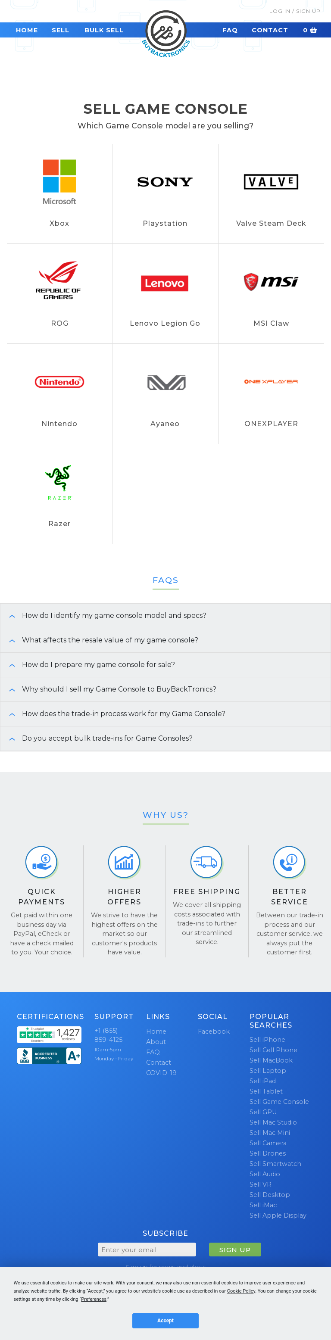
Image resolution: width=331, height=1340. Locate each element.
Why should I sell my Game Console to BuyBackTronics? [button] (108, 689)
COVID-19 (161, 1073)
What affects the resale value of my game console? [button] (99, 640)
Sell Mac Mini (270, 1133)
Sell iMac (263, 1205)
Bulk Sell (104, 30)
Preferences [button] (93, 1299)
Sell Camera (268, 1143)
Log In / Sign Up (295, 11)
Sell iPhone (267, 1040)
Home (27, 30)
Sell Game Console (279, 1102)
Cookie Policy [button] (241, 1291)
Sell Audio (265, 1174)
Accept (165, 1321)
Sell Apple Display (278, 1215)
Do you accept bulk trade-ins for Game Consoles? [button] (96, 738)
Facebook (214, 1031)
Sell (60, 30)
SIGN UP (235, 1250)
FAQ (230, 30)
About (156, 1042)
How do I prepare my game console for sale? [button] (87, 665)
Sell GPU (263, 1112)
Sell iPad (263, 1081)
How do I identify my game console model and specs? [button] (103, 615)
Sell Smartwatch (275, 1164)
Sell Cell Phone (273, 1050)
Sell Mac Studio (273, 1122)
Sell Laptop (268, 1071)
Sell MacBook (271, 1060)
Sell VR (261, 1184)
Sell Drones (268, 1153)
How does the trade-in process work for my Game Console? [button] (112, 714)
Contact (270, 30)
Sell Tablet (266, 1091)
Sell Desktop (270, 1195)
